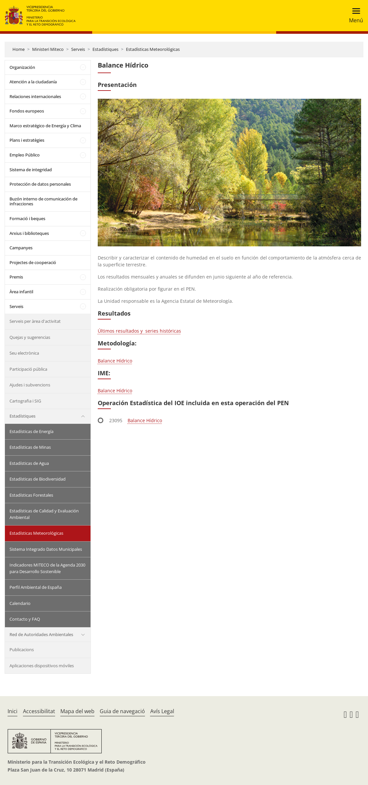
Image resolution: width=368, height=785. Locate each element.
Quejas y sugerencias (30, 337)
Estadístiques (105, 49)
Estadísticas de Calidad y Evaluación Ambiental (44, 514)
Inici (12, 711)
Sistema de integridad (31, 170)
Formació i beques (27, 218)
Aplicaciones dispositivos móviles (42, 666)
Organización (22, 67)
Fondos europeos (27, 111)
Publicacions (22, 649)
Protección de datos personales (40, 184)
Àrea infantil (21, 292)
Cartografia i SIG (25, 401)
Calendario (20, 603)
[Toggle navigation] (354, 15)
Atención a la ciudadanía (33, 82)
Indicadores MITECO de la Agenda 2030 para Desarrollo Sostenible (47, 568)
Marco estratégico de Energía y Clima (45, 126)
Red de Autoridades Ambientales (41, 634)
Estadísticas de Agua (29, 463)
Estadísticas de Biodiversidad (38, 479)
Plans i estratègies (27, 140)
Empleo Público (25, 155)
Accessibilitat (39, 711)
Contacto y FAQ (25, 619)
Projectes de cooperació (33, 262)
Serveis (78, 49)
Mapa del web (77, 711)
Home (18, 49)
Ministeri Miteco (48, 49)
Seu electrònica (24, 353)
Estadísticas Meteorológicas (153, 49)
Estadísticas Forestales (31, 495)
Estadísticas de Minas (30, 447)
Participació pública (28, 369)
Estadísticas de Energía (31, 431)
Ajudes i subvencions (30, 385)
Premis (16, 277)
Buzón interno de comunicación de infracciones (43, 201)
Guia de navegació (122, 711)
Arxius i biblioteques (29, 233)
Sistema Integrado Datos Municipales (46, 549)
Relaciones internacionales (35, 96)
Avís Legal (162, 711)
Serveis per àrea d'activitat (35, 321)
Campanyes (21, 248)
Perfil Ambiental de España (36, 587)
